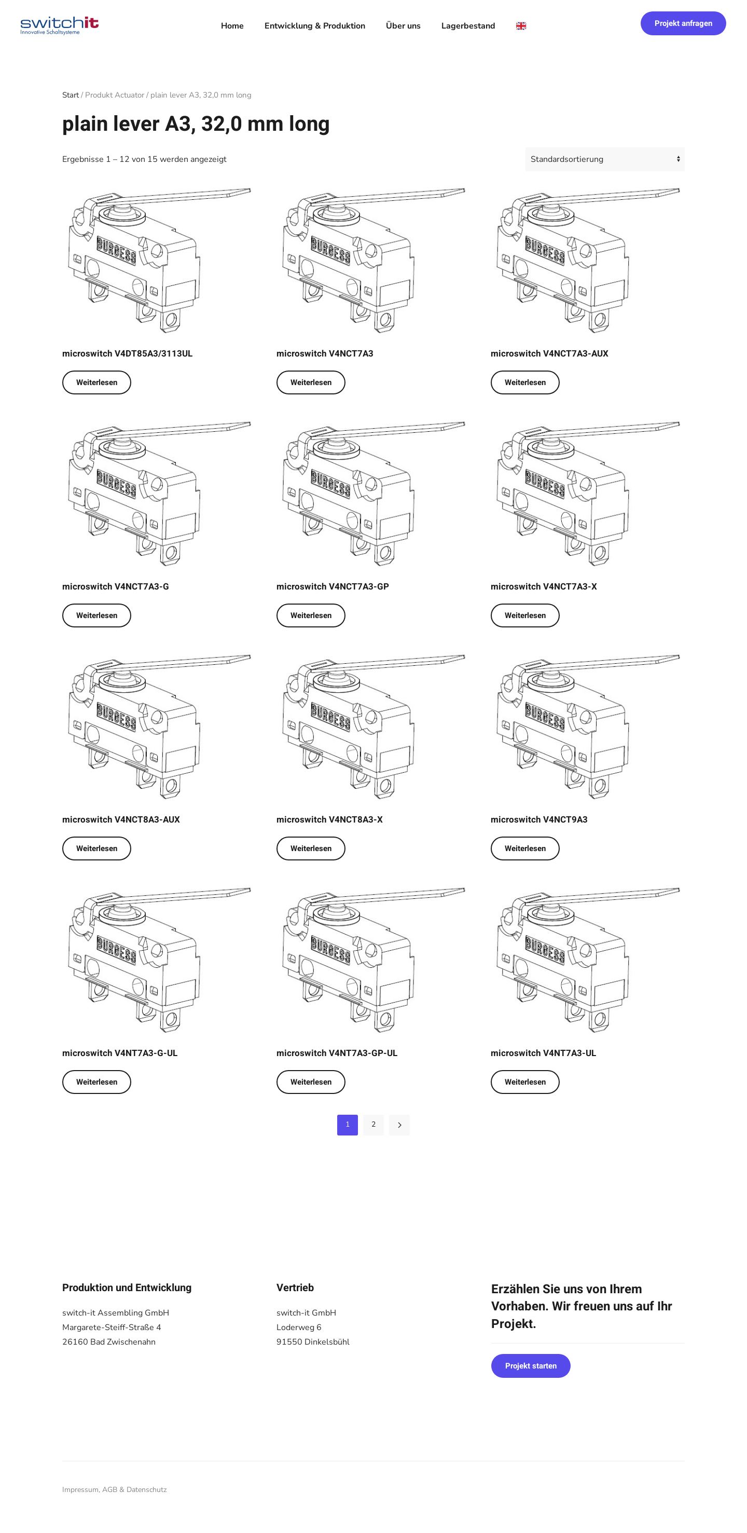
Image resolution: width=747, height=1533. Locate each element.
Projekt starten (531, 1366)
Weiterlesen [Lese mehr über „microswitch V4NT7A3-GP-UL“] (310, 1082)
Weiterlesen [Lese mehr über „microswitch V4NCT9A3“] (525, 848)
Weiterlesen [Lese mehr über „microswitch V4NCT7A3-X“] (525, 615)
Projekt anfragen (683, 23)
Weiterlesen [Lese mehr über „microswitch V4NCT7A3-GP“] (310, 615)
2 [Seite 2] (373, 1124)
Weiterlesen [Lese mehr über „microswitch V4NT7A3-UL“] (525, 1082)
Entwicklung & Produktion (315, 26)
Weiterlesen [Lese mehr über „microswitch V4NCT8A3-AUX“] (96, 848)
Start (70, 95)
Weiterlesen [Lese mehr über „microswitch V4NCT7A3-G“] (96, 615)
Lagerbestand (468, 26)
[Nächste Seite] (399, 1125)
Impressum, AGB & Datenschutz (114, 1490)
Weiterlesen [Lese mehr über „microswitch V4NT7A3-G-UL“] (96, 1082)
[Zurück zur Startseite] (60, 26)
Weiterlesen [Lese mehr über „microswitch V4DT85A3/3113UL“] (96, 382)
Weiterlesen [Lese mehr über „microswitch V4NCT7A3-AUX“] (525, 382)
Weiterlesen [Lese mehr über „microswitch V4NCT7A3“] (310, 382)
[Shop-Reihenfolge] (605, 159)
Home (232, 26)
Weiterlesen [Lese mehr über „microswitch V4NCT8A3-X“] (310, 848)
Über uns (403, 26)
